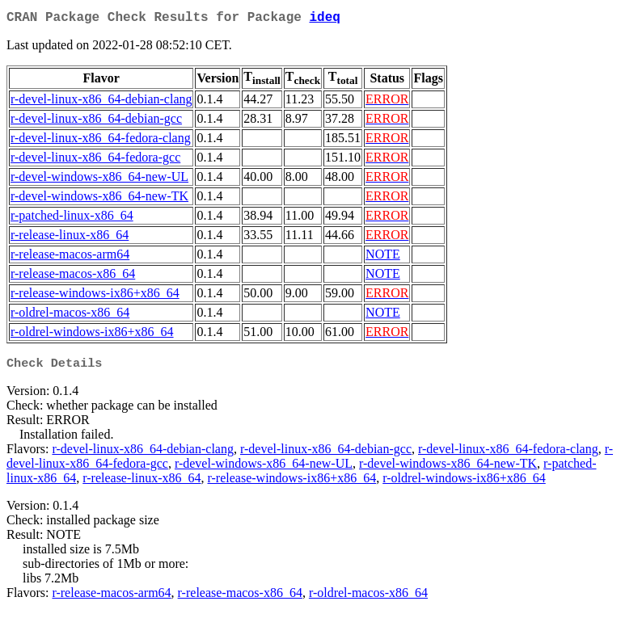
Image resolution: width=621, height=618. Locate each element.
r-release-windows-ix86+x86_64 (95, 296)
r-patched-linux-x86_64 (72, 218)
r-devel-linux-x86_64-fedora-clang (101, 141)
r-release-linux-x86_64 (70, 238)
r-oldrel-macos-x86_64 (70, 315)
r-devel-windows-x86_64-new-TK (99, 199)
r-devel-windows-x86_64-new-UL (99, 180)
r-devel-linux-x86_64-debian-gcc (96, 121)
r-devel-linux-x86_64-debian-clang (101, 102)
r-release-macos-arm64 (70, 257)
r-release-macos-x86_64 (73, 277)
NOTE (382, 257)
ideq (324, 19)
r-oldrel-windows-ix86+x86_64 (92, 335)
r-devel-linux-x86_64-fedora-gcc (95, 160)
